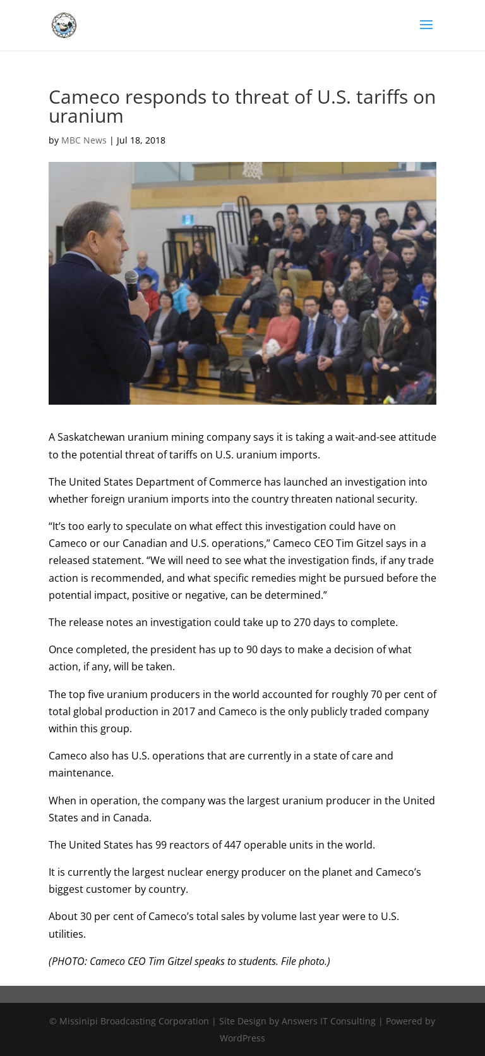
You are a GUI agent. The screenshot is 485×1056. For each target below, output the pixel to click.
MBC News (84, 140)
